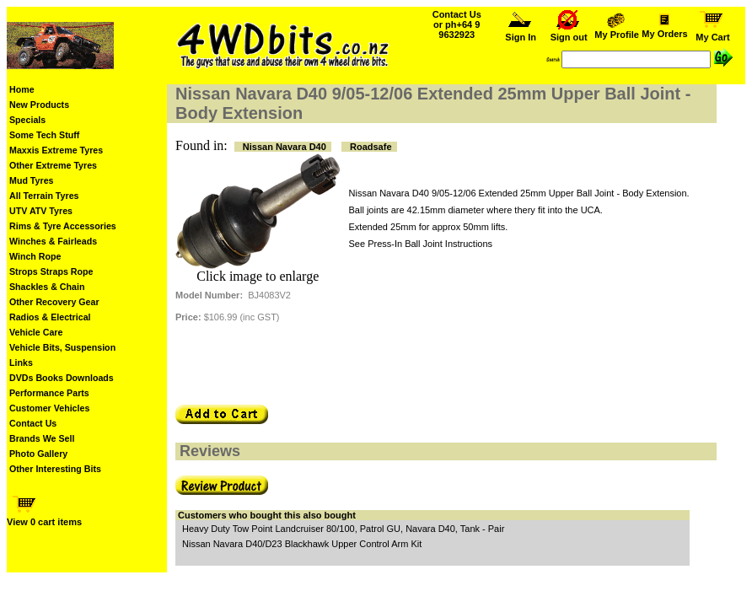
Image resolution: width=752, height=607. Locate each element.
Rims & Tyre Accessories (62, 226)
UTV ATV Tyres (41, 211)
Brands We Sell (41, 438)
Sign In (521, 33)
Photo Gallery (38, 454)
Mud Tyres (31, 180)
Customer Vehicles (49, 408)
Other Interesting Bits (55, 469)
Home (22, 89)
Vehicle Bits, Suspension (62, 347)
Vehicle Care (35, 332)
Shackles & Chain (46, 287)
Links (21, 362)
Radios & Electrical (50, 317)
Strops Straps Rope (51, 271)
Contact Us (32, 423)
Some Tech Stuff (44, 135)
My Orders (665, 29)
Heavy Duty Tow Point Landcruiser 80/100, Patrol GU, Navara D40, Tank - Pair (343, 529)
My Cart (713, 33)
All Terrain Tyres (44, 196)
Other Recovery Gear (54, 302)
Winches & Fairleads (53, 241)
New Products (39, 104)
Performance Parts (49, 393)
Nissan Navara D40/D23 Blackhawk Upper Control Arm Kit (302, 544)
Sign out (569, 33)
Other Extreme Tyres (53, 165)
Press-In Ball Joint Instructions (430, 244)
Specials (27, 120)
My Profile (617, 30)
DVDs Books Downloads (61, 378)
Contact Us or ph (456, 24)
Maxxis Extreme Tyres (56, 150)
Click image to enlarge (257, 276)
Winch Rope (35, 256)
